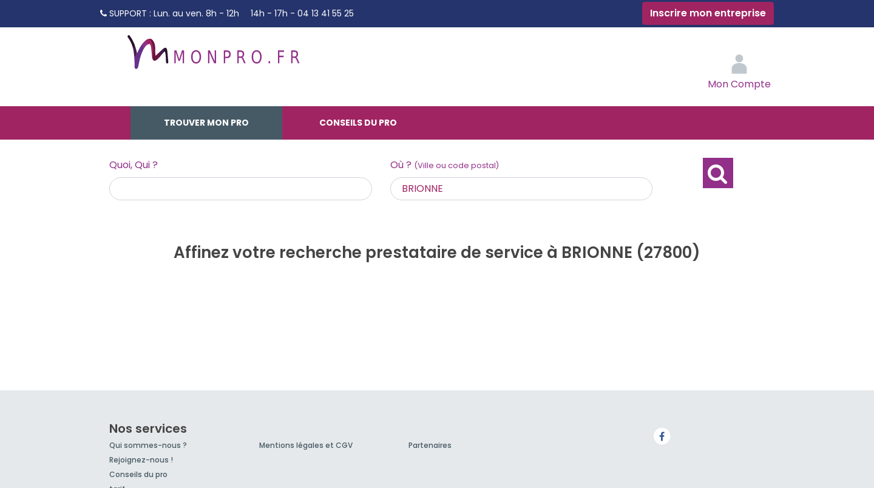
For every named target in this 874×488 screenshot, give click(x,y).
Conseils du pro (358, 123)
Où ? (444, 165)
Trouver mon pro (206, 123)
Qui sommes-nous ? (148, 445)
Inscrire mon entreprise (708, 13)
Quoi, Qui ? (133, 165)
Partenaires (430, 445)
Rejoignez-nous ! (141, 460)
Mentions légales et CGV (306, 445)
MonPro (212, 57)
